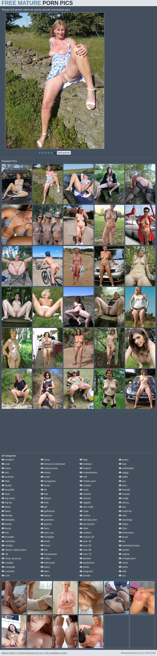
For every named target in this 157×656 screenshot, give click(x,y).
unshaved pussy (129, 545)
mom (84, 489)
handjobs (47, 537)
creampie (8, 567)
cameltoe (8, 541)
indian (46, 558)
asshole (7, 477)
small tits (125, 511)
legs (84, 459)
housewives (49, 554)
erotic (45, 477)
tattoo (123, 524)
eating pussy (49, 468)
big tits (7, 502)
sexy (123, 485)
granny (46, 524)
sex (122, 481)
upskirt (124, 550)
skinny (124, 502)
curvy (45, 459)
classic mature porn (14, 550)
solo (123, 515)
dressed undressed (53, 464)
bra (5, 532)
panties (85, 558)
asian (6, 468)
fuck (45, 502)
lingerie (85, 468)
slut (122, 507)
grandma (47, 519)
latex (45, 571)
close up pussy (11, 558)
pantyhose (87, 562)
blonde (7, 515)
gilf (44, 507)
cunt (6, 575)
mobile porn (88, 481)
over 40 (85, 541)
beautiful (8, 489)
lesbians (86, 464)
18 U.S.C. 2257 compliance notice (50, 653)
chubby (7, 545)
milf (83, 477)
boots (6, 528)
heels (45, 541)
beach (7, 485)
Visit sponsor (64, 153)
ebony (46, 472)
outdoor (85, 532)
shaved (124, 489)
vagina (124, 554)
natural (85, 498)
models (85, 485)
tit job (123, 537)
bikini (6, 507)
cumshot (8, 571)
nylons (85, 515)
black (6, 511)
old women (87, 524)
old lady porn (88, 519)
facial (45, 485)
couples (7, 562)
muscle (85, 494)
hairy (45, 528)
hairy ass (47, 532)
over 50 (85, 545)
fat (44, 489)
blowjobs (8, 519)
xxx (122, 575)
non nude (86, 507)
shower (124, 494)
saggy (124, 472)
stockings (125, 519)
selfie (123, 477)
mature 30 (87, 537)
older (84, 528)
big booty (8, 498)
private (85, 575)
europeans (48, 481)
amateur (8, 459)
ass (5, 472)
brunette (8, 537)
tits (122, 541)
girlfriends (48, 511)
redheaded (126, 468)
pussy (123, 459)
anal (6, 464)
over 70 (85, 554)
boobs (7, 524)
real (122, 464)
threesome (126, 532)
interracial (48, 562)
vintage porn (127, 558)
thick (123, 528)
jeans (45, 567)
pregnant (86, 571)
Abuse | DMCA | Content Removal (18, 653)
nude (84, 511)
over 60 (85, 550)
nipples (85, 502)
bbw (6, 481)
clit (5, 554)
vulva (123, 562)
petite (84, 567)
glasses (46, 515)
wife (122, 571)
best (6, 494)
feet (44, 494)
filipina (46, 498)
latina (45, 575)
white (123, 567)
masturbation (88, 472)
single (123, 498)
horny (45, 545)
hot (44, 550)
